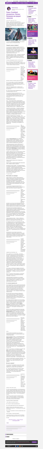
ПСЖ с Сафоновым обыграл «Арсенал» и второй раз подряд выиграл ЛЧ (31, 34)
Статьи (21, 3)
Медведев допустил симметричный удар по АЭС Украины (32, 78)
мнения (8, 436)
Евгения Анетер (15, 7)
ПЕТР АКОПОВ (30, 22)
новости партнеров (10, 434)
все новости (29, 14)
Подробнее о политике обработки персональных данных (23, 442)
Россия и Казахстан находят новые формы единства (32, 19)
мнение (30, 16)
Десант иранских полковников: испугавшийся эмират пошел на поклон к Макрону (31, 64)
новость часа (31, 6)
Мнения (26, 3)
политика (30, 60)
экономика (30, 38)
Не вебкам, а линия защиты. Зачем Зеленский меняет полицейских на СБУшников (32, 86)
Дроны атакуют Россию (23, 1)
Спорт (29, 31)
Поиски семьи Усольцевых (33, 1)
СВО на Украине (15, 1)
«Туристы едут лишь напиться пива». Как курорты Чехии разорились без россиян (32, 42)
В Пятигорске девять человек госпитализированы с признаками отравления (32, 10)
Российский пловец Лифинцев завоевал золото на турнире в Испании (32, 57)
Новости (17, 3)
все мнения (35, 22)
